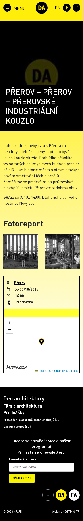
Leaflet (41, 370)
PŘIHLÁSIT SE (21, 478)
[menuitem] (57, 7)
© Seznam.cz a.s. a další (63, 370)
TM (70, 511)
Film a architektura (22, 406)
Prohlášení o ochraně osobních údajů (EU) (32, 420)
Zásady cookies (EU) (17, 426)
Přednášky (14, 412)
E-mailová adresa (23, 459)
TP (78, 511)
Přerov (19, 282)
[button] (41, 341)
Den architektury (23, 398)
